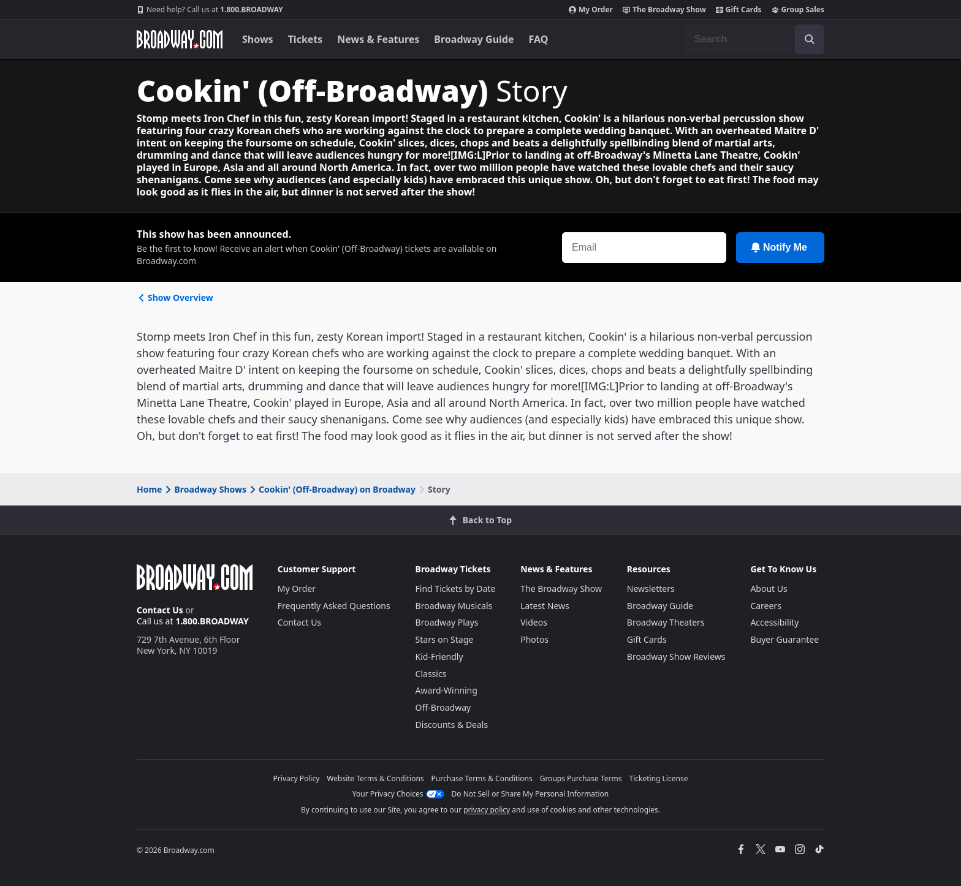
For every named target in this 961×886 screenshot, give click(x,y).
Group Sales (798, 10)
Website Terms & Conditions (375, 778)
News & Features (378, 39)
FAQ (539, 39)
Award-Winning (446, 690)
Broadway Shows (204, 489)
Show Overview (175, 297)
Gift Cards (739, 10)
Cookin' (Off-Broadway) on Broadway (332, 489)
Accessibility (774, 622)
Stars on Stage (445, 639)
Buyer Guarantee (784, 639)
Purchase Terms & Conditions (482, 778)
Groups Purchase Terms (581, 778)
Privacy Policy (296, 778)
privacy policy (486, 810)
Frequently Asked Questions (334, 605)
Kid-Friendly (439, 656)
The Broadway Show (664, 10)
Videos (533, 622)
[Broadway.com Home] (179, 39)
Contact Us (160, 610)
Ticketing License (658, 778)
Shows (257, 39)
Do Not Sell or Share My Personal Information (530, 794)
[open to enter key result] (809, 39)
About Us (768, 588)
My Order (591, 10)
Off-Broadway (443, 707)
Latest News (544, 605)
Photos (534, 639)
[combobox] (754, 39)
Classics (431, 674)
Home (149, 489)
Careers (765, 605)
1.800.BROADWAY (210, 10)
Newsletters (651, 588)
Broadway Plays (447, 622)
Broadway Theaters (666, 622)
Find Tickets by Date (456, 588)
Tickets (305, 39)
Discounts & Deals (452, 724)
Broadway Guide (474, 39)
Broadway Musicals (454, 605)
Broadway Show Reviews (676, 656)
